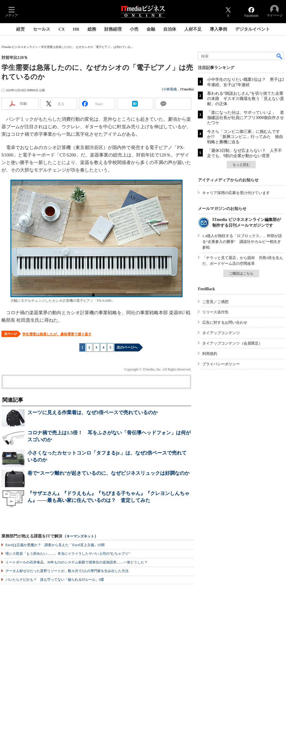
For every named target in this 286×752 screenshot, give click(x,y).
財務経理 (113, 29)
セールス (41, 29)
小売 (134, 29)
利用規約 (209, 353)
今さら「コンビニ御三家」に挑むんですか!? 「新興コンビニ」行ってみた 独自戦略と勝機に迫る (245, 136)
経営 (20, 29)
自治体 (169, 29)
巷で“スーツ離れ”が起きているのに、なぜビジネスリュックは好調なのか (108, 473)
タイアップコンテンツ (221, 333)
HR (76, 29)
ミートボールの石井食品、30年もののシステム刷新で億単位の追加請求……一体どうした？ (76, 562)
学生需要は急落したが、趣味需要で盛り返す (57, 334)
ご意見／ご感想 (215, 301)
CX (61, 29)
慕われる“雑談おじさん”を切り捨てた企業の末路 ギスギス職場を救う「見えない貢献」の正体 (245, 98)
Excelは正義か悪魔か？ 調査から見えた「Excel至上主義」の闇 (55, 545)
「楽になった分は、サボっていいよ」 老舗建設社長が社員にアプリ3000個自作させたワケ (245, 117)
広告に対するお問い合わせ (224, 322)
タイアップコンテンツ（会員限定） (232, 343)
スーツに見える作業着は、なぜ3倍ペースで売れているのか (92, 412)
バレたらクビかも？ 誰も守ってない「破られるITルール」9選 (54, 580)
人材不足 (193, 29)
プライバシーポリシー (221, 364)
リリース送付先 (215, 312)
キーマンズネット (80, 536)
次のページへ (127, 347)
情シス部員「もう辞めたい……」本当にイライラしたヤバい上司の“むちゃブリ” (67, 554)
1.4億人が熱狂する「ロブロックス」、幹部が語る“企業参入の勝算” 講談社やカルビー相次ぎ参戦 (242, 242)
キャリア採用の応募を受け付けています (236, 193)
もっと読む (241, 165)
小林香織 (170, 89)
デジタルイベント (252, 29)
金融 (150, 29)
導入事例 (218, 29)
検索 (279, 56)
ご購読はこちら (241, 273)
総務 (92, 29)
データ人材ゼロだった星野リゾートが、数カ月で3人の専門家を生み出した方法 (67, 571)
